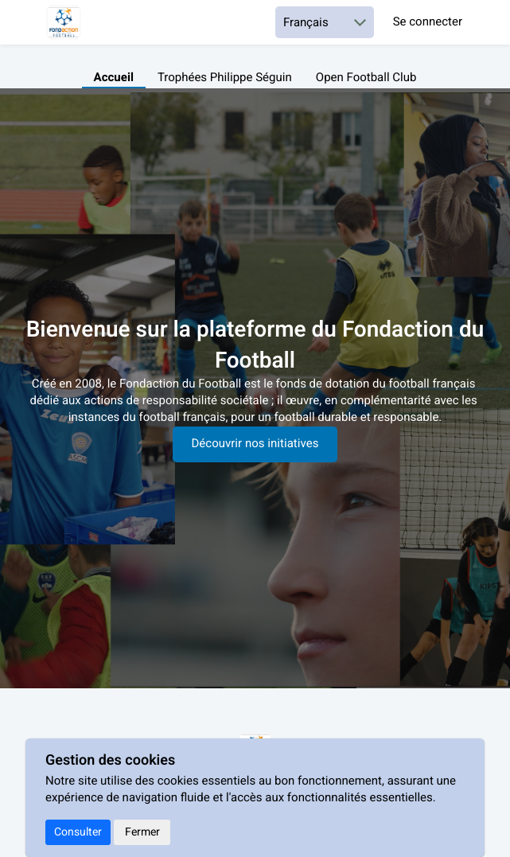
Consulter (78, 832)
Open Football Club (366, 78)
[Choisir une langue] (324, 22)
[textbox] (255, 401)
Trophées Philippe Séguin (225, 78)
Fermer (142, 832)
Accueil (114, 78)
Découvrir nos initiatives (255, 444)
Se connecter (427, 22)
